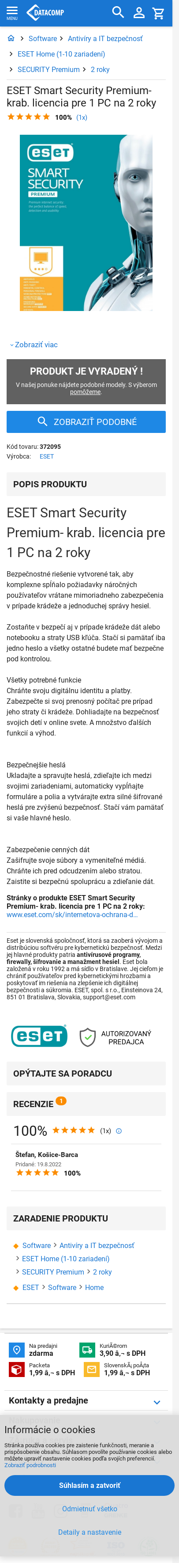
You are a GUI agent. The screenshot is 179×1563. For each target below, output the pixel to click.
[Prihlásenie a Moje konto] (139, 13)
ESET (47, 456)
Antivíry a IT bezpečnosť (105, 38)
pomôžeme (85, 391)
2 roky (100, 69)
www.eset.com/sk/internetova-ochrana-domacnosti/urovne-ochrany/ (73, 914)
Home (94, 1287)
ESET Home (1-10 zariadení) (61, 54)
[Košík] (159, 13)
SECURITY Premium (49, 69)
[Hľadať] (118, 12)
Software (43, 38)
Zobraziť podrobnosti (30, 1465)
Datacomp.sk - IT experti (45, 13)
